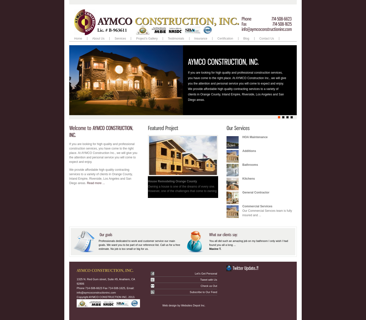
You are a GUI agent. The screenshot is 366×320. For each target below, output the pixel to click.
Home (78, 38)
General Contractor (255, 192)
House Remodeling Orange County (172, 181)
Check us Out (209, 285)
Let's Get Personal (206, 273)
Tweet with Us (208, 279)
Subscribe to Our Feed (203, 292)
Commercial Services (257, 206)
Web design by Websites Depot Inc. (184, 305)
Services (119, 38)
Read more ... (96, 183)
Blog (246, 38)
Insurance (200, 38)
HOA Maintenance (255, 137)
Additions (249, 151)
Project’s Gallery (147, 38)
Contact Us (266, 38)
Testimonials (176, 38)
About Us (98, 38)
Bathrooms (250, 165)
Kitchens (248, 178)
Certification (225, 38)
